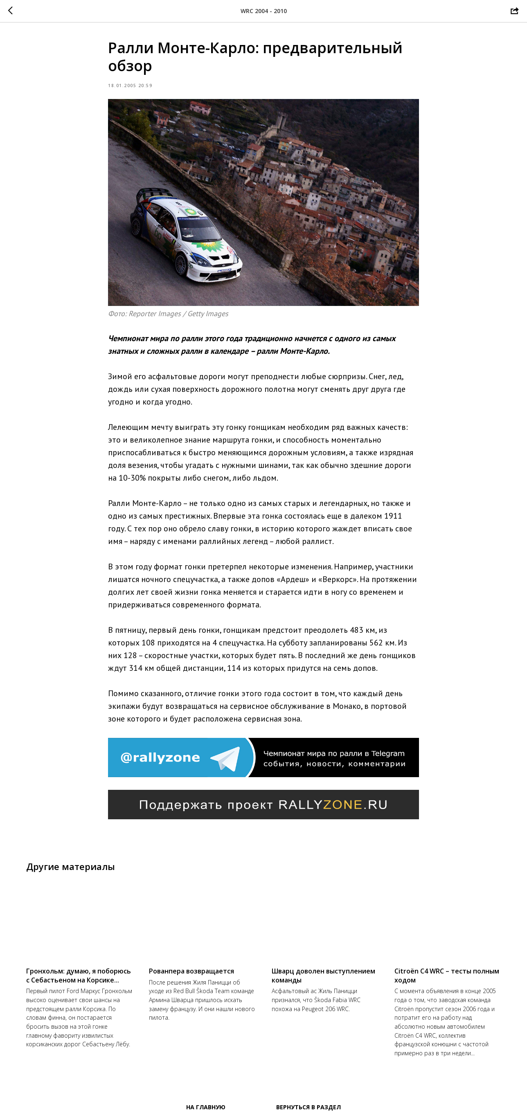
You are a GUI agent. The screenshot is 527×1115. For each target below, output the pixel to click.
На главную (205, 1107)
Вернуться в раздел (308, 1107)
